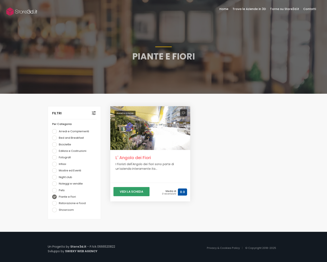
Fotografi (61, 157)
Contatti (309, 9)
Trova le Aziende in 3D (249, 9)
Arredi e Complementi (70, 131)
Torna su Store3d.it (284, 9)
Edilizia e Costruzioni (69, 151)
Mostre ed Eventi (66, 170)
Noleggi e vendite (67, 183)
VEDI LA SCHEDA (131, 192)
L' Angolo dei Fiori (133, 158)
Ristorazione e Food (69, 203)
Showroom (63, 210)
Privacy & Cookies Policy (223, 248)
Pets (58, 190)
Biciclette (61, 144)
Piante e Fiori (64, 197)
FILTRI (57, 113)
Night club (62, 177)
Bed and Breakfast (68, 138)
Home (223, 9)
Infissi (59, 164)
